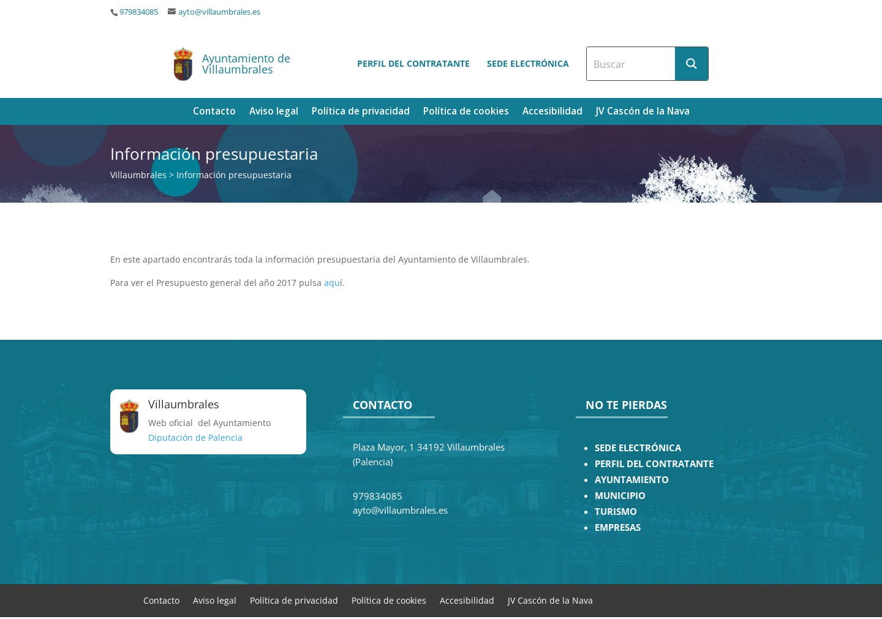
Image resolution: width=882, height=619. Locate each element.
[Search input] (631, 64)
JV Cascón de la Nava (643, 112)
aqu (332, 282)
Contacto (214, 112)
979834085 (138, 12)
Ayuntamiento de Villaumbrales (246, 64)
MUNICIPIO (620, 495)
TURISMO (616, 511)
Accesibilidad (552, 112)
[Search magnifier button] (691, 63)
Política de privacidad (361, 112)
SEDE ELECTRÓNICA (638, 447)
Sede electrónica (528, 63)
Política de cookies (466, 112)
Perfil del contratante (413, 63)
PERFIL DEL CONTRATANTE (654, 463)
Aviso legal (273, 112)
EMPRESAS (618, 527)
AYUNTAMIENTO (632, 479)
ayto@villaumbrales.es (219, 12)
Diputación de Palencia (195, 437)
